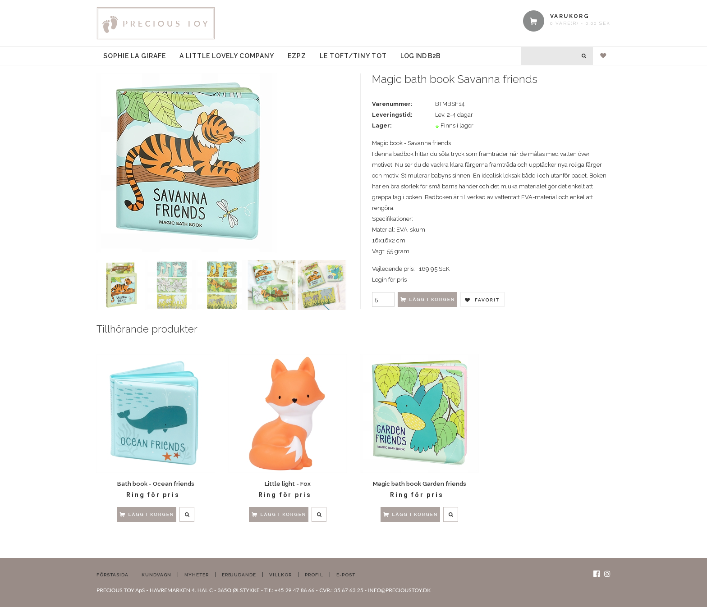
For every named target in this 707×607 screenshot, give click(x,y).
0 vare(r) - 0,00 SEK (580, 23)
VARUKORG (569, 16)
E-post (345, 574)
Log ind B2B (420, 55)
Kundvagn (156, 574)
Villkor (280, 574)
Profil (314, 574)
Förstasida (112, 574)
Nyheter (196, 574)
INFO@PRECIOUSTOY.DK (399, 590)
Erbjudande (239, 574)
